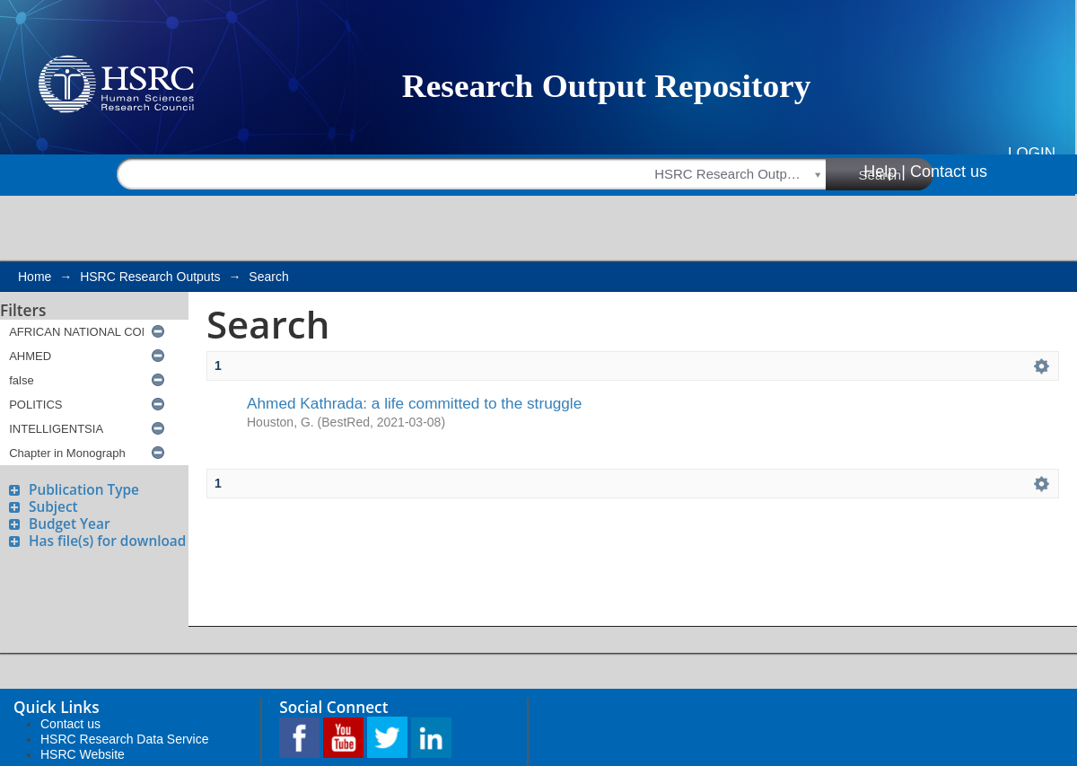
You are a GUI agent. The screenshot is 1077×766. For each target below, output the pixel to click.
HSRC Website (82, 754)
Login (1031, 153)
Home (34, 276)
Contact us (948, 171)
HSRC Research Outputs (150, 276)
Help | (884, 171)
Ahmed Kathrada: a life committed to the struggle (414, 403)
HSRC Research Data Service (124, 739)
